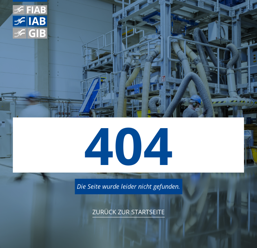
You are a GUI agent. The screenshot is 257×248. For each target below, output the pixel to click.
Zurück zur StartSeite (128, 212)
